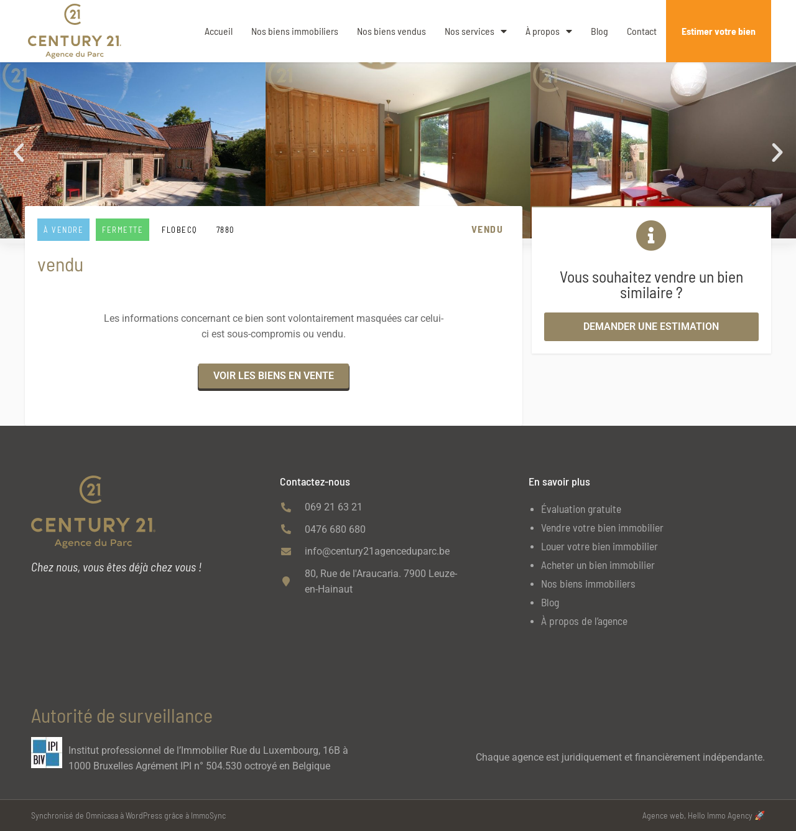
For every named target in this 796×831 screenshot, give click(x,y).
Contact (642, 31)
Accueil (219, 31)
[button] (18, 152)
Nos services (476, 31)
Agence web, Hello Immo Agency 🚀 (703, 815)
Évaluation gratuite (581, 508)
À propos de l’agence (584, 620)
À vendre (63, 230)
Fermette (122, 230)
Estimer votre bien (719, 31)
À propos (548, 31)
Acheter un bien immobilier (598, 564)
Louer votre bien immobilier (599, 546)
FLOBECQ (180, 230)
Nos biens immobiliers (294, 31)
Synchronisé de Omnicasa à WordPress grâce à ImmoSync (128, 815)
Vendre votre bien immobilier (602, 527)
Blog (599, 31)
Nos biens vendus (391, 31)
